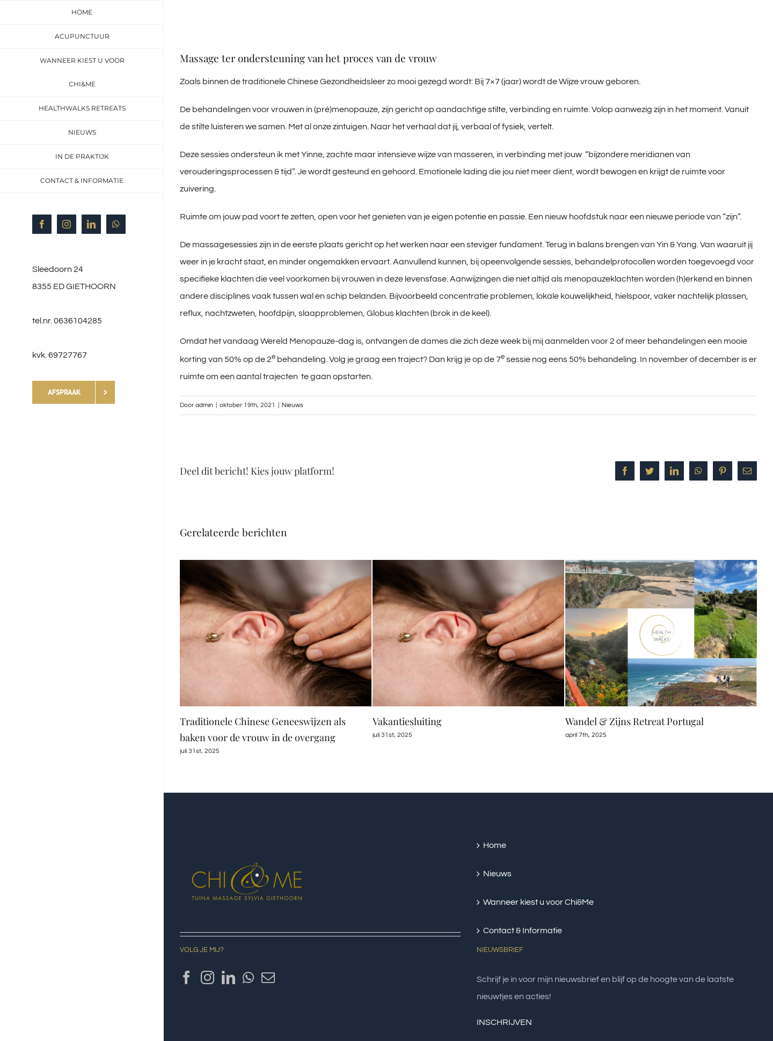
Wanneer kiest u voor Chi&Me (538, 902)
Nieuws (292, 405)
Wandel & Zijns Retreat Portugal (634, 721)
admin (204, 405)
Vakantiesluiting (407, 721)
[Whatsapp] (248, 977)
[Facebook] (186, 977)
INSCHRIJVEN (504, 1022)
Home (494, 845)
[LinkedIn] (228, 977)
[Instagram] (207, 977)
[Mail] (268, 977)
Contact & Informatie (522, 930)
